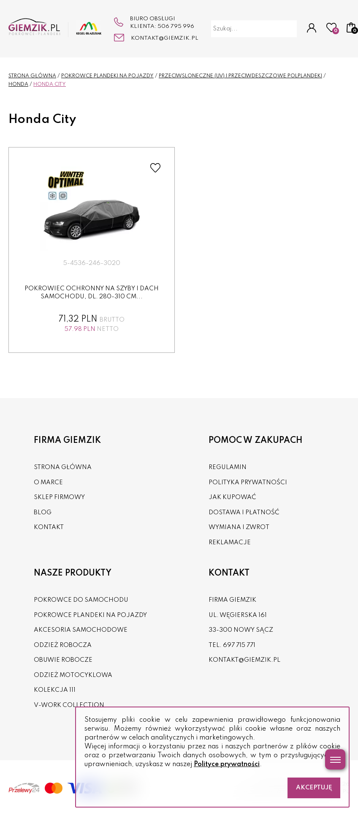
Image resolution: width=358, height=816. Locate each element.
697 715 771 (239, 645)
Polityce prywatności (227, 764)
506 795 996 (175, 26)
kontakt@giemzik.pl (164, 38)
